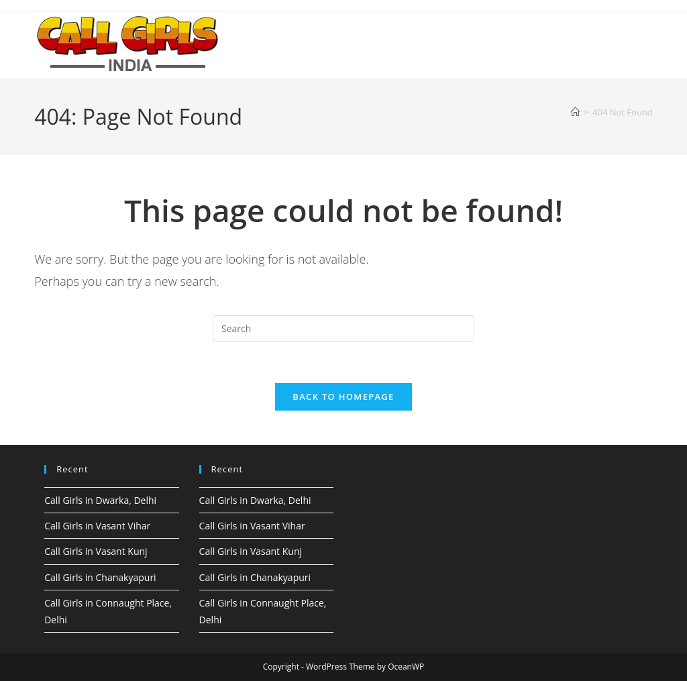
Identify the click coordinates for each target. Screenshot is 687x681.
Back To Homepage (343, 396)
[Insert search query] (343, 328)
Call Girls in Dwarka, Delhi (100, 500)
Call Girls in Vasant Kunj (95, 551)
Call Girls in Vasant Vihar (97, 525)
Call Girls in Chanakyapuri (100, 577)
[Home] (575, 112)
